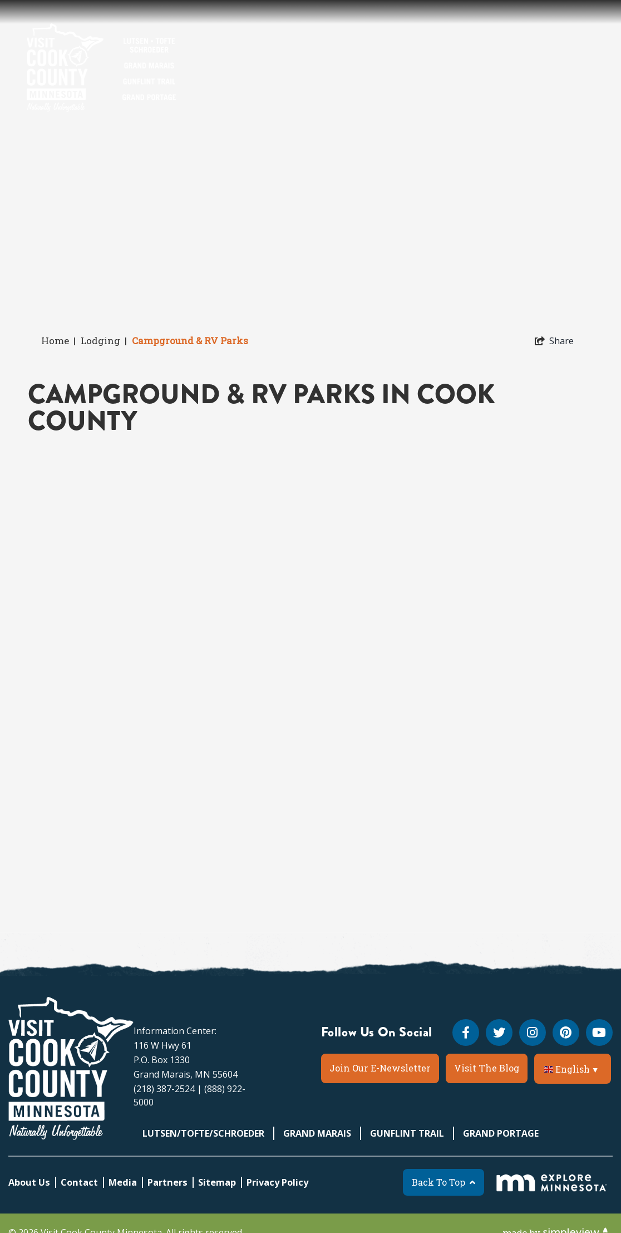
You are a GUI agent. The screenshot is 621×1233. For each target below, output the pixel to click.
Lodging (104, 340)
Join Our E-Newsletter (380, 1068)
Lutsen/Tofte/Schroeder (203, 1133)
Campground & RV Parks (191, 340)
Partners (167, 1182)
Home (58, 340)
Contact (79, 1182)
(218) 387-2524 (164, 1089)
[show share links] (554, 341)
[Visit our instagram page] (532, 1032)
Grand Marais (317, 1133)
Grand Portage (501, 1133)
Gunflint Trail (407, 1133)
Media (123, 1182)
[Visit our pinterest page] (566, 1032)
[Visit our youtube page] (599, 1032)
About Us (29, 1182)
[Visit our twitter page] (499, 1032)
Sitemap (217, 1182)
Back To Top (443, 1182)
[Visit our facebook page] (465, 1032)
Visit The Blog (486, 1068)
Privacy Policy (277, 1182)
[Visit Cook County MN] (71, 1069)
